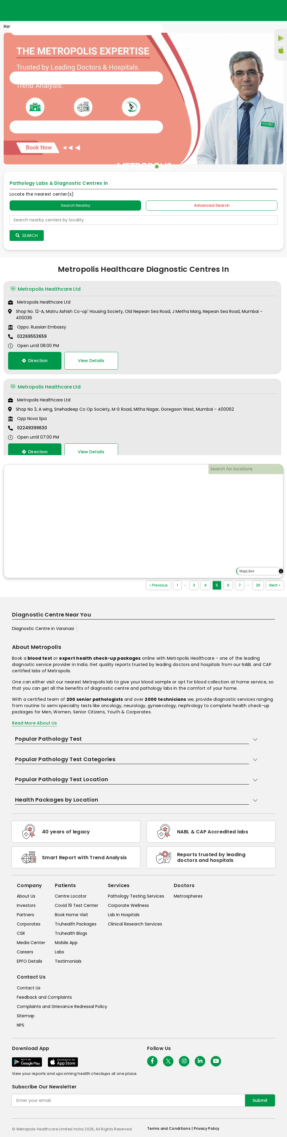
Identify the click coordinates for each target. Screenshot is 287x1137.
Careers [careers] (25, 952)
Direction (35, 361)
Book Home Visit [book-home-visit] (71, 915)
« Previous (158, 585)
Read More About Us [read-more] (34, 723)
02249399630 (32, 428)
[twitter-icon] (168, 1061)
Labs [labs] (59, 952)
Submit (260, 1100)
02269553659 (32, 336)
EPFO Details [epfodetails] (29, 961)
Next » (274, 585)
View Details (91, 361)
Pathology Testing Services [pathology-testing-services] (136, 896)
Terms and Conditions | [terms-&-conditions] (170, 1128)
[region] (143, 521)
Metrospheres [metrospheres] (188, 896)
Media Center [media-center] (31, 943)
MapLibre (246, 571)
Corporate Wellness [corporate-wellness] (128, 905)
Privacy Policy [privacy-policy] (206, 1128)
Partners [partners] (25, 915)
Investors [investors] (26, 905)
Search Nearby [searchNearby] (75, 205)
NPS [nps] (20, 1025)
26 (258, 585)
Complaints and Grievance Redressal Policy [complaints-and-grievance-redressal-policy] (62, 1007)
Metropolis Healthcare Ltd (45, 289)
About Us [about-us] (26, 896)
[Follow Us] (152, 1061)
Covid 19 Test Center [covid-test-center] (76, 905)
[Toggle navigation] (86, 78)
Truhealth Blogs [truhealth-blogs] (71, 933)
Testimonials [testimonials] (68, 961)
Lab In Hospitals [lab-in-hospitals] (124, 915)
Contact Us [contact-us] (28, 988)
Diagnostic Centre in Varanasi (43, 629)
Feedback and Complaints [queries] (44, 997)
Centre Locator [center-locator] (71, 896)
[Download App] (27, 1062)
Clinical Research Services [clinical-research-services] (135, 924)
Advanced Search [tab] (211, 205)
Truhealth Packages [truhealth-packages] (75, 924)
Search (27, 235)
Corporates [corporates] (28, 924)
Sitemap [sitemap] (25, 1016)
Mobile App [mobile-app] (66, 943)
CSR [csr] (21, 933)
